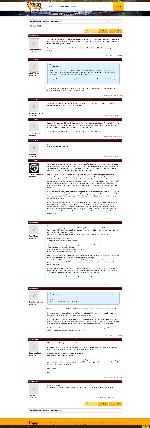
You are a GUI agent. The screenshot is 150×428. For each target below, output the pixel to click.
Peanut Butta (33, 155)
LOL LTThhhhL (34, 73)
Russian (119, 1)
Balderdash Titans (35, 50)
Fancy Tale (114, 422)
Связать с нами (49, 425)
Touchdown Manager (60, 422)
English (38, 21)
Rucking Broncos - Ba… (37, 114)
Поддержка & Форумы (67, 6)
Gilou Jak (32, 396)
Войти (118, 6)
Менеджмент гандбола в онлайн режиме (92, 422)
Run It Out (121, 422)
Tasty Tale (107, 422)
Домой (32, 21)
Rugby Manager (49, 422)
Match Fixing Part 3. (56, 21)
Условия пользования (60, 425)
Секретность (71, 425)
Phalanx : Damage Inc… (36, 174)
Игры (51, 6)
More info (46, 427)
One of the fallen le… (36, 133)
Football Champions (73, 422)
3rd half (45, 21)
